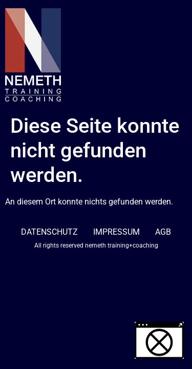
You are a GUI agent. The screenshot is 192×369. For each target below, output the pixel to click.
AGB (163, 232)
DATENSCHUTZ (49, 232)
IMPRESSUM (116, 232)
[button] (159, 340)
